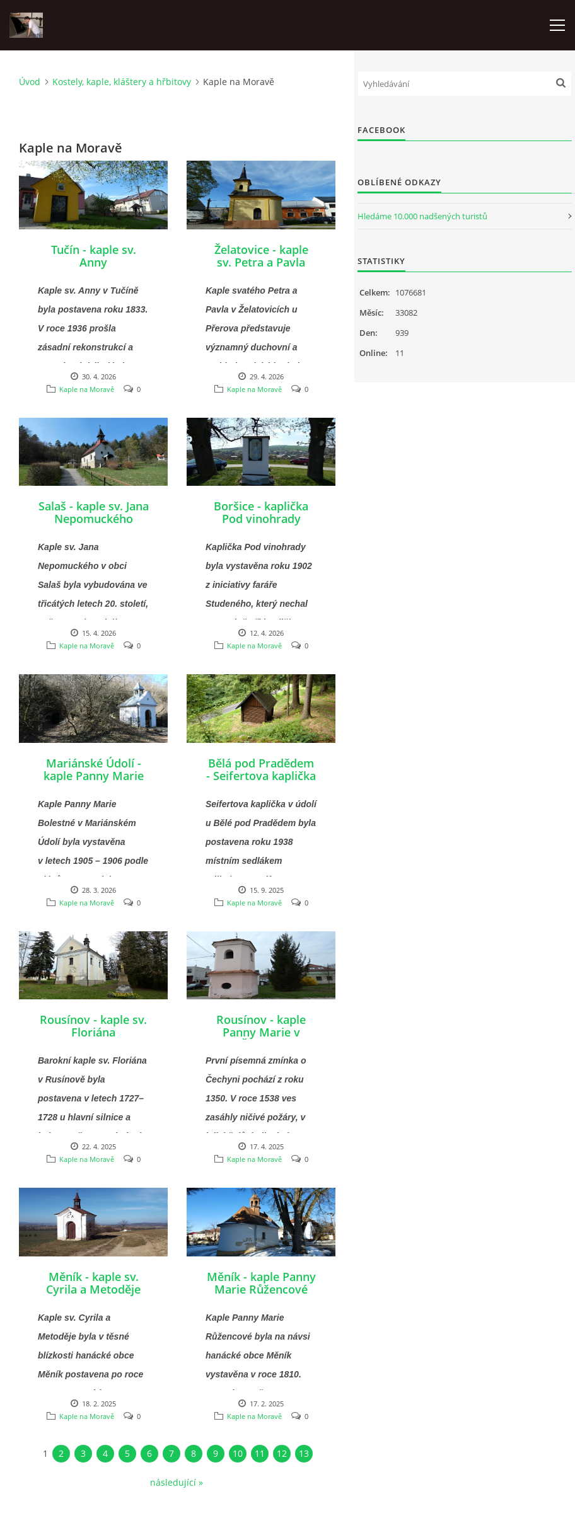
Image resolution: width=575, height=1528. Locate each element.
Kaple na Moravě (86, 389)
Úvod (29, 82)
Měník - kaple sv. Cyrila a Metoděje (93, 1282)
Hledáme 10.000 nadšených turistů (422, 216)
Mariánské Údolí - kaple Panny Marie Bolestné (94, 776)
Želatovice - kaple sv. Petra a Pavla (261, 255)
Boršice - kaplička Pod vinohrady (261, 512)
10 (238, 1453)
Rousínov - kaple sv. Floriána (93, 1025)
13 (304, 1453)
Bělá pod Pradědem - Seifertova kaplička (261, 769)
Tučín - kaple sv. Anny (93, 255)
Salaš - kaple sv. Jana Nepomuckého (93, 512)
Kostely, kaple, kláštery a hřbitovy (121, 82)
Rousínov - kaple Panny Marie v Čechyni (261, 1032)
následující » (176, 1482)
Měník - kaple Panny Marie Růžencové (261, 1282)
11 (260, 1453)
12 (282, 1453)
